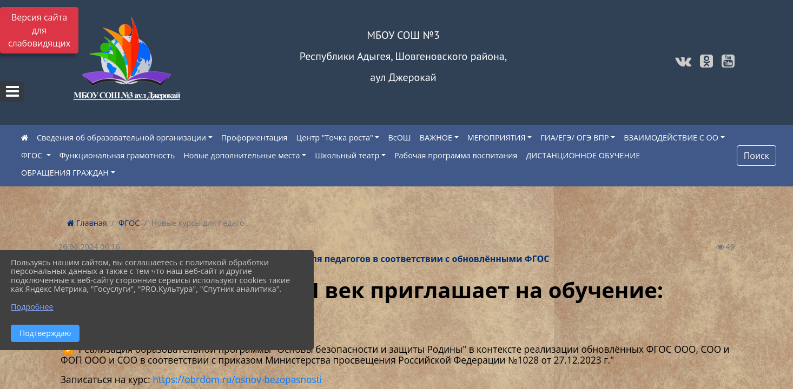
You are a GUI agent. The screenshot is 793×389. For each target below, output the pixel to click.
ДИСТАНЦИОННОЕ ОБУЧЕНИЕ (583, 155)
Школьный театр (347, 155)
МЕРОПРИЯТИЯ (496, 137)
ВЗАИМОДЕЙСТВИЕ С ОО (671, 137)
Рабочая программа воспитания (455, 155)
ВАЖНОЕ (436, 137)
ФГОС (32, 155)
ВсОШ (399, 137)
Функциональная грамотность (117, 155)
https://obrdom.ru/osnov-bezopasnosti (237, 379)
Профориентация (254, 137)
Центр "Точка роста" (334, 137)
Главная (87, 223)
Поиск (756, 156)
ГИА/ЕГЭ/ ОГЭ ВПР (574, 137)
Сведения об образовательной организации (121, 137)
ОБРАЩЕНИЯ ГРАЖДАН (65, 172)
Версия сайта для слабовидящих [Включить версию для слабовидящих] (39, 30)
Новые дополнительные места (241, 155)
